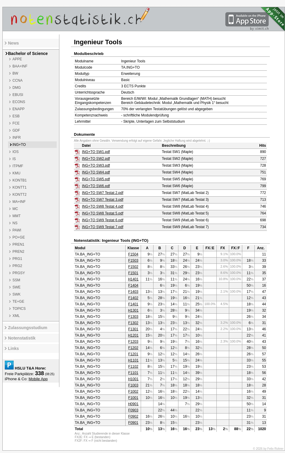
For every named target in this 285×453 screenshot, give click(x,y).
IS (14, 159)
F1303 (133, 317)
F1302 (133, 323)
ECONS (18, 102)
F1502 (133, 267)
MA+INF (19, 202)
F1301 (133, 329)
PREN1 (18, 244)
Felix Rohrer (275, 448)
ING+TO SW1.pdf (96, 152)
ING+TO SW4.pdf (96, 172)
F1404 (133, 285)
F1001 (133, 398)
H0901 (133, 404)
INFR (16, 137)
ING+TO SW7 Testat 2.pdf (102, 193)
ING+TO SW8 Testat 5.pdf (102, 213)
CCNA (17, 80)
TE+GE (18, 301)
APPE (17, 59)
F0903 (133, 410)
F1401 (133, 304)
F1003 (133, 385)
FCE (16, 123)
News (13, 43)
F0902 (133, 416)
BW (15, 73)
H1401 (133, 279)
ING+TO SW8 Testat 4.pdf (102, 206)
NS (15, 223)
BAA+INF (19, 66)
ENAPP (18, 109)
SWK (16, 294)
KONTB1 (19, 180)
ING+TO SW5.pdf (96, 179)
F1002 (133, 391)
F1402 (133, 298)
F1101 (133, 373)
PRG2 (17, 266)
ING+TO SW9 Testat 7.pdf (102, 227)
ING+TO (19, 145)
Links (13, 348)
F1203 (133, 342)
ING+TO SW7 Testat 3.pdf (102, 200)
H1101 (133, 360)
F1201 (133, 354)
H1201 (133, 335)
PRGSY (18, 273)
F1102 (133, 366)
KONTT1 (19, 187)
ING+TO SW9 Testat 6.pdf (102, 220)
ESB (16, 116)
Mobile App (38, 379)
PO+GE (18, 237)
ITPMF (17, 166)
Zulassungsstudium (27, 327)
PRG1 (17, 259)
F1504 (133, 254)
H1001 (133, 379)
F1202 (133, 348)
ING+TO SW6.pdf (96, 186)
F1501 (133, 273)
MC (15, 209)
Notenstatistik (22, 338)
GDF (16, 130)
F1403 (133, 292)
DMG (16, 88)
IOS (15, 152)
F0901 (133, 423)
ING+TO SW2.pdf (96, 159)
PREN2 (18, 252)
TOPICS (19, 309)
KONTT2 (19, 194)
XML (16, 316)
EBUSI (17, 95)
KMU (16, 173)
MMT (16, 216)
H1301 (133, 310)
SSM (16, 280)
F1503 (133, 260)
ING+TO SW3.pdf (96, 165)
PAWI (16, 230)
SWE (16, 287)
